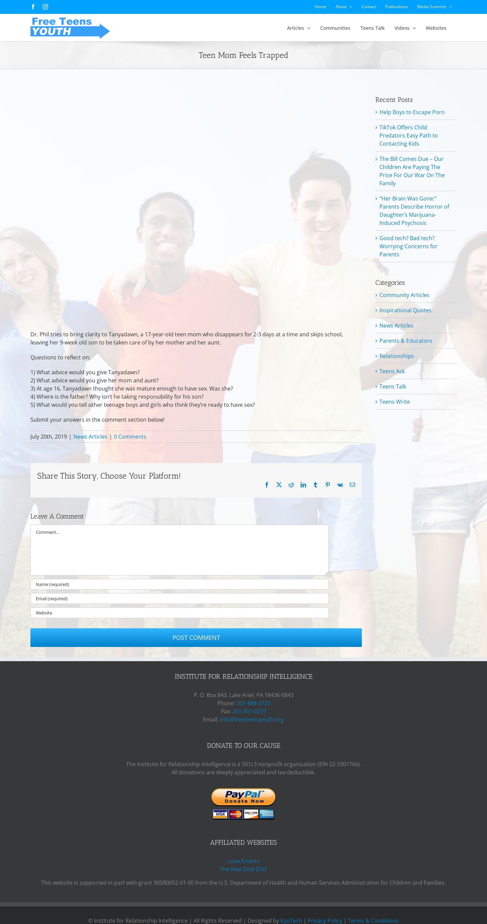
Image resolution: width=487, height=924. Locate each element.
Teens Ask (392, 371)
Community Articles (404, 295)
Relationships (396, 356)
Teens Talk (392, 386)
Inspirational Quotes (405, 310)
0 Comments (130, 436)
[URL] (179, 612)
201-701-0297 (249, 711)
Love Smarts (243, 861)
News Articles (90, 436)
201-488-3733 (253, 703)
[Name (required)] (179, 584)
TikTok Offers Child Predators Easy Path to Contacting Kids (408, 135)
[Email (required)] (179, 598)
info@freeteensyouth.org (252, 719)
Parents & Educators (405, 340)
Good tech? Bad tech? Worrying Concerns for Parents (408, 246)
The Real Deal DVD (243, 869)
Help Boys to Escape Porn (412, 112)
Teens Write (394, 401)
